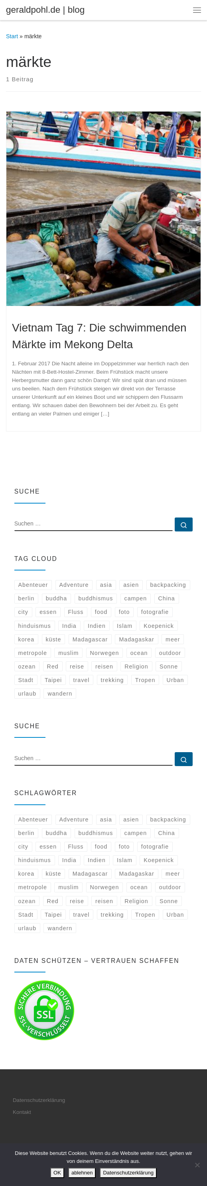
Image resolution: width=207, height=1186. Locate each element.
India (69, 626)
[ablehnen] (197, 1165)
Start (12, 36)
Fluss (75, 612)
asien (131, 585)
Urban (175, 680)
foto (124, 612)
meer (173, 639)
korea (26, 639)
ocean (139, 653)
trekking (112, 680)
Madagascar (90, 639)
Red (53, 666)
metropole (32, 653)
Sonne (169, 666)
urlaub (27, 693)
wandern (59, 693)
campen (135, 598)
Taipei (53, 680)
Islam (124, 626)
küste (53, 639)
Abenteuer (33, 585)
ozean (27, 666)
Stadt (26, 680)
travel (81, 680)
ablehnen (82, 1173)
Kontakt (22, 1112)
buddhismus (95, 598)
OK (57, 1173)
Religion (136, 666)
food (101, 612)
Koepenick (159, 626)
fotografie (155, 612)
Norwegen (104, 653)
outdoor (170, 653)
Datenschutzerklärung (39, 1100)
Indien (97, 626)
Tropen (145, 680)
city (23, 612)
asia (106, 585)
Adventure (74, 585)
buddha (56, 598)
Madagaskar (136, 639)
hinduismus (34, 626)
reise (77, 666)
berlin (26, 598)
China (166, 598)
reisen (104, 666)
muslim (68, 653)
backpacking (168, 585)
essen (48, 612)
